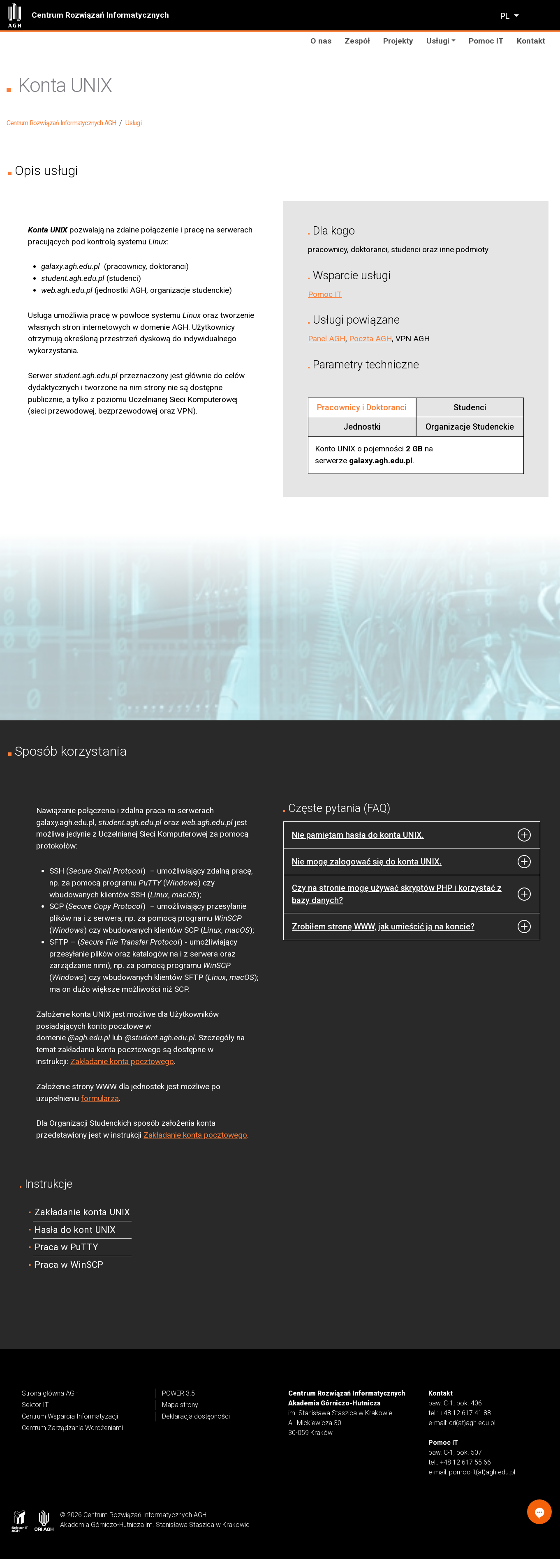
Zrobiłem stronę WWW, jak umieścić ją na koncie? (383, 926)
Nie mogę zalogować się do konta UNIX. (367, 862)
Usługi (133, 123)
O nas (320, 41)
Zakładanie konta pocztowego (122, 1061)
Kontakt (531, 41)
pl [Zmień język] (506, 16)
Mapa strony (180, 1405)
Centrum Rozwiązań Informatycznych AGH (61, 123)
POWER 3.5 (178, 1393)
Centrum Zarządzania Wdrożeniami (72, 1428)
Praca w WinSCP (69, 1264)
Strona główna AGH (50, 1393)
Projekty (398, 41)
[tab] (362, 407)
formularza (100, 1098)
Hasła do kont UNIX (75, 1229)
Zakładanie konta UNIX (82, 1212)
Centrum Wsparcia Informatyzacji (70, 1416)
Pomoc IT (486, 41)
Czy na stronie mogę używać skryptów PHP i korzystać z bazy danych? (397, 894)
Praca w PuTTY (66, 1247)
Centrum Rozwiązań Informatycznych (100, 15)
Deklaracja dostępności (196, 1416)
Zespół (357, 41)
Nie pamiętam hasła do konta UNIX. (358, 835)
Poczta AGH (370, 338)
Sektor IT (35, 1405)
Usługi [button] (437, 41)
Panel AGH (326, 338)
